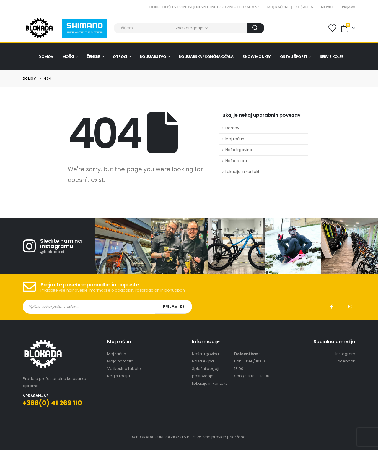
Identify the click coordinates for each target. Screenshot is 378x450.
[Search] (256, 28)
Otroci (120, 56)
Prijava (348, 6)
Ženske (93, 56)
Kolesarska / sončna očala (206, 56)
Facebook (331, 306)
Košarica (304, 6)
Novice (327, 6)
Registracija (118, 376)
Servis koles (332, 56)
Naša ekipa (236, 160)
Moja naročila (120, 361)
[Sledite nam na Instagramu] (58, 246)
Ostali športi (293, 56)
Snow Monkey (256, 56)
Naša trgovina (238, 149)
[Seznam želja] (332, 28)
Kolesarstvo (153, 56)
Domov (45, 56)
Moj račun (277, 6)
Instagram (350, 306)
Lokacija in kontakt (242, 171)
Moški (68, 56)
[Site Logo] (39, 28)
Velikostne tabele (124, 368)
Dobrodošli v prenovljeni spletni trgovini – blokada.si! (204, 6)
